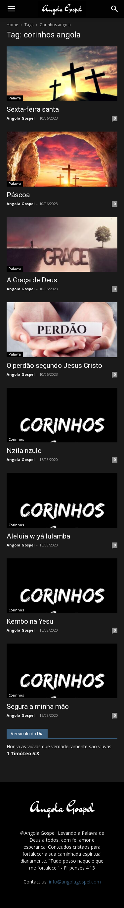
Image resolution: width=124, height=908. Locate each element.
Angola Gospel (21, 118)
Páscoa (18, 195)
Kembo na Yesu (30, 621)
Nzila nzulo (24, 451)
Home (12, 25)
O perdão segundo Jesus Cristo (54, 365)
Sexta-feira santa (33, 109)
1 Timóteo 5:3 (23, 753)
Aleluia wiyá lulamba (38, 536)
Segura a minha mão (38, 706)
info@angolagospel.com (75, 882)
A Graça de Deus (32, 280)
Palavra (15, 98)
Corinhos (16, 439)
